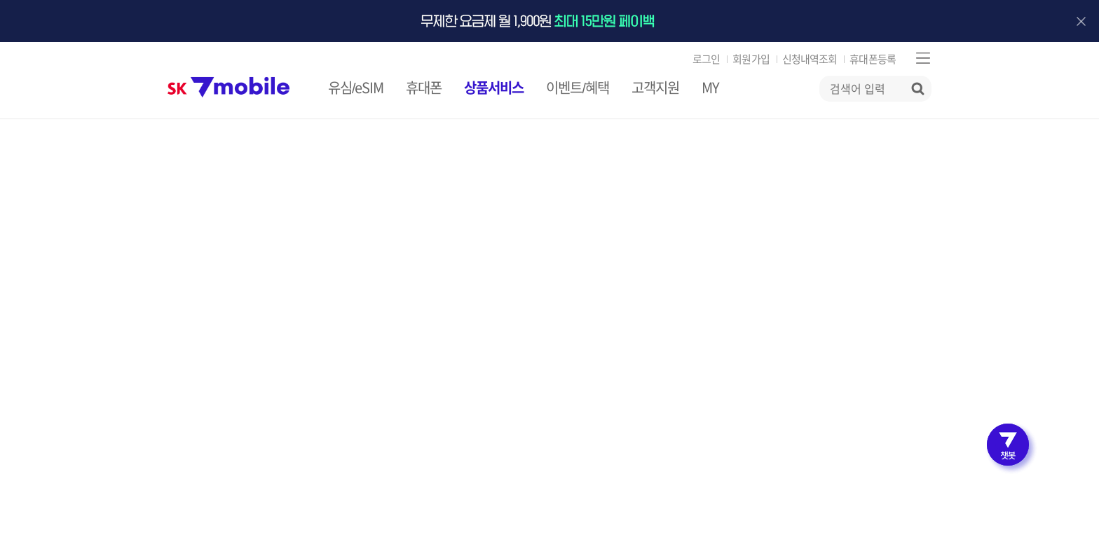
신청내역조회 (810, 59)
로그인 (706, 59)
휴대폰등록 (872, 59)
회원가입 (750, 59)
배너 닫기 (1081, 21)
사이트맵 (922, 58)
